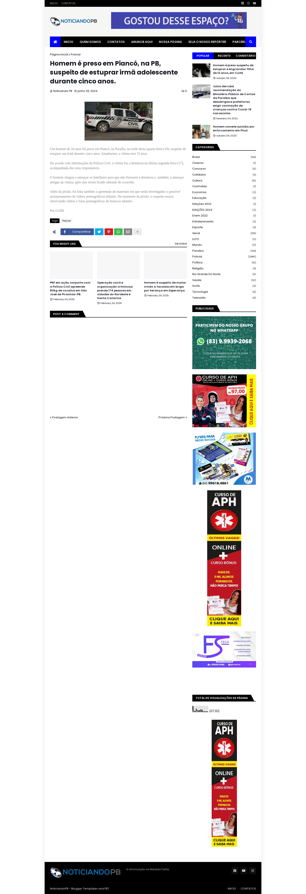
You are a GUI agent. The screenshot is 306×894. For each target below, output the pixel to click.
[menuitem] (55, 42)
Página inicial (59, 54)
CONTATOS (68, 3)
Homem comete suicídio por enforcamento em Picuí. (234, 128)
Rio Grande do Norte (224, 274)
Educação (224, 198)
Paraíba (224, 251)
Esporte (224, 227)
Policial (76, 54)
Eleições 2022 (224, 204)
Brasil (224, 157)
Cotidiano (224, 175)
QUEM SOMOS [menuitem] (90, 42)
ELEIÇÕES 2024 (224, 210)
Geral (224, 233)
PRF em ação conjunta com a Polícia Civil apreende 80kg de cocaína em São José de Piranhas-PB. (70, 288)
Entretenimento (224, 221)
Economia (224, 192)
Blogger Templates (84, 889)
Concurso (224, 169)
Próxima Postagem (172, 417)
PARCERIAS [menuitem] (240, 42)
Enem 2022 (224, 216)
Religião (224, 268)
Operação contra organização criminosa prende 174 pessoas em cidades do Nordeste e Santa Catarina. (115, 290)
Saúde (224, 280)
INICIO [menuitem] (68, 42)
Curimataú (224, 186)
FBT (107, 889)
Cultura (224, 181)
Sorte (224, 286)
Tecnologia (224, 292)
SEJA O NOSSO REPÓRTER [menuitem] (207, 42)
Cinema (224, 163)
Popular (203, 56)
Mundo (224, 245)
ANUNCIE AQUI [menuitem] (142, 42)
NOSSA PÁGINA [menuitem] (170, 42)
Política (224, 262)
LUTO (224, 239)
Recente (224, 56)
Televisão (224, 298)
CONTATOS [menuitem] (116, 42)
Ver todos (181, 243)
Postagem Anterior (65, 417)
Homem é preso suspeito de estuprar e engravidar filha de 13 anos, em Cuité (233, 69)
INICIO (54, 3)
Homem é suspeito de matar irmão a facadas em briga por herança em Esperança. (165, 286)
